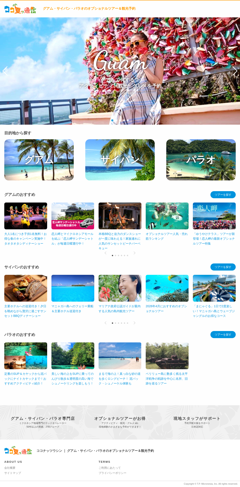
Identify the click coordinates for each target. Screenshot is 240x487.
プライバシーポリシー (112, 473)
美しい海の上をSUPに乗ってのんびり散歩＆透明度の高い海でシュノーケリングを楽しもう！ (167, 378)
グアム (39, 159)
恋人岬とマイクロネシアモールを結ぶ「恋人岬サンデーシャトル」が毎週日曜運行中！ (72, 238)
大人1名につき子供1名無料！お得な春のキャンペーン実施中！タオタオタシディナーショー (25, 238)
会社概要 (9, 467)
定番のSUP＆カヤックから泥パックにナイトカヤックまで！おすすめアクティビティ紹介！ (120, 378)
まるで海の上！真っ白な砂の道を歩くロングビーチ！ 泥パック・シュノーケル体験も (25, 378)
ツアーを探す (223, 194)
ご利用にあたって (110, 467)
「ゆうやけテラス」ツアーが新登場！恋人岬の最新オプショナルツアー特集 (214, 238)
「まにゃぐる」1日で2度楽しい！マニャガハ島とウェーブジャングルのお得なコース (214, 311)
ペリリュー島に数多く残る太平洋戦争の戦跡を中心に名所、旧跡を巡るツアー (72, 378)
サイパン (120, 159)
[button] (5, 71)
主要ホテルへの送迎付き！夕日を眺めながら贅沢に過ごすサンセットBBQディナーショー (25, 311)
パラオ (201, 159)
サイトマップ (12, 473)
